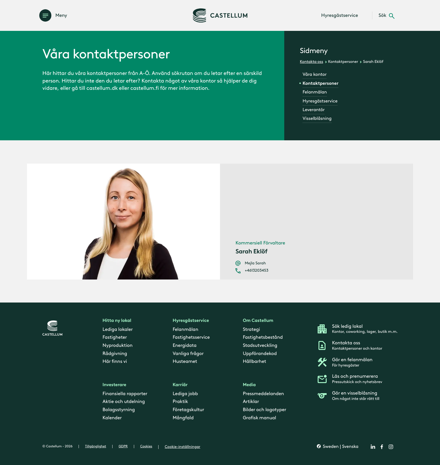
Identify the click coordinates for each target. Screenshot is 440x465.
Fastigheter (114, 337)
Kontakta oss (311, 61)
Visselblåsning (316, 118)
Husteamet (185, 362)
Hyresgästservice (319, 101)
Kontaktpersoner (343, 61)
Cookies (146, 446)
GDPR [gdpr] (123, 446)
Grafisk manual (259, 418)
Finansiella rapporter (124, 394)
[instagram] (391, 447)
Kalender (112, 418)
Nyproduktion (117, 345)
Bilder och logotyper (264, 410)
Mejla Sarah (255, 263)
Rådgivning (114, 353)
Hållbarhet (254, 362)
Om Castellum (258, 321)
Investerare (114, 385)
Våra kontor (314, 74)
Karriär (180, 385)
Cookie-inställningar (182, 447)
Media (249, 385)
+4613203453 (256, 270)
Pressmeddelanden (263, 394)
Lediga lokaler (117, 329)
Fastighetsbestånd (263, 337)
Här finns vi (114, 362)
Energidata (184, 345)
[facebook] (382, 447)
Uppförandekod (260, 353)
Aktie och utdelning (123, 402)
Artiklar (251, 402)
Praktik (180, 402)
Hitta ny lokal (116, 321)
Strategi (251, 329)
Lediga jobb (185, 394)
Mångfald (183, 418)
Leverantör (313, 110)
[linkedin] (373, 447)
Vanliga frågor (188, 353)
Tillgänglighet (95, 446)
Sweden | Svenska (340, 447)
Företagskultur (188, 410)
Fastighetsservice (191, 337)
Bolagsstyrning (118, 410)
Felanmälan (314, 92)
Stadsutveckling (260, 345)
